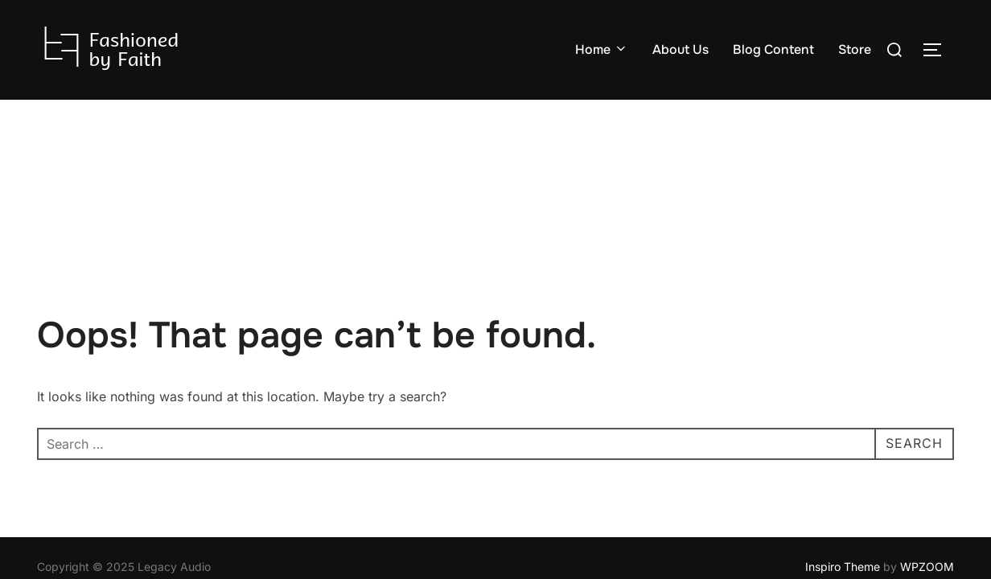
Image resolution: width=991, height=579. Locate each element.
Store (854, 49)
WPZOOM (927, 467)
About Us (680, 49)
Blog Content (773, 49)
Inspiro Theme (842, 467)
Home (601, 49)
